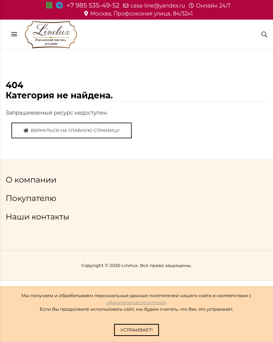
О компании (32, 179)
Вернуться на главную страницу (71, 130)
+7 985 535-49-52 (92, 5)
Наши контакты (38, 216)
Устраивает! (136, 330)
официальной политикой (136, 302)
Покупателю (32, 198)
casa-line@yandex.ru (154, 5)
